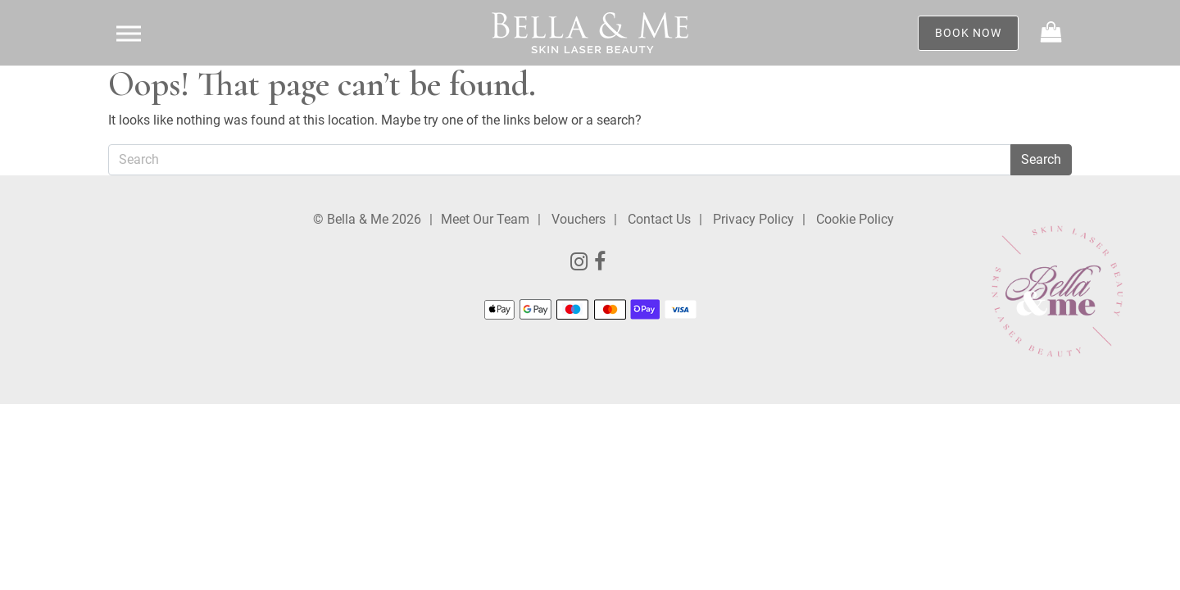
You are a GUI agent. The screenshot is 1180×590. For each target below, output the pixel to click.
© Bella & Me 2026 (367, 219)
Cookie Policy (855, 219)
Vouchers (578, 219)
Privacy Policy (753, 219)
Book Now (968, 32)
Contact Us (659, 219)
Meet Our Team (485, 219)
